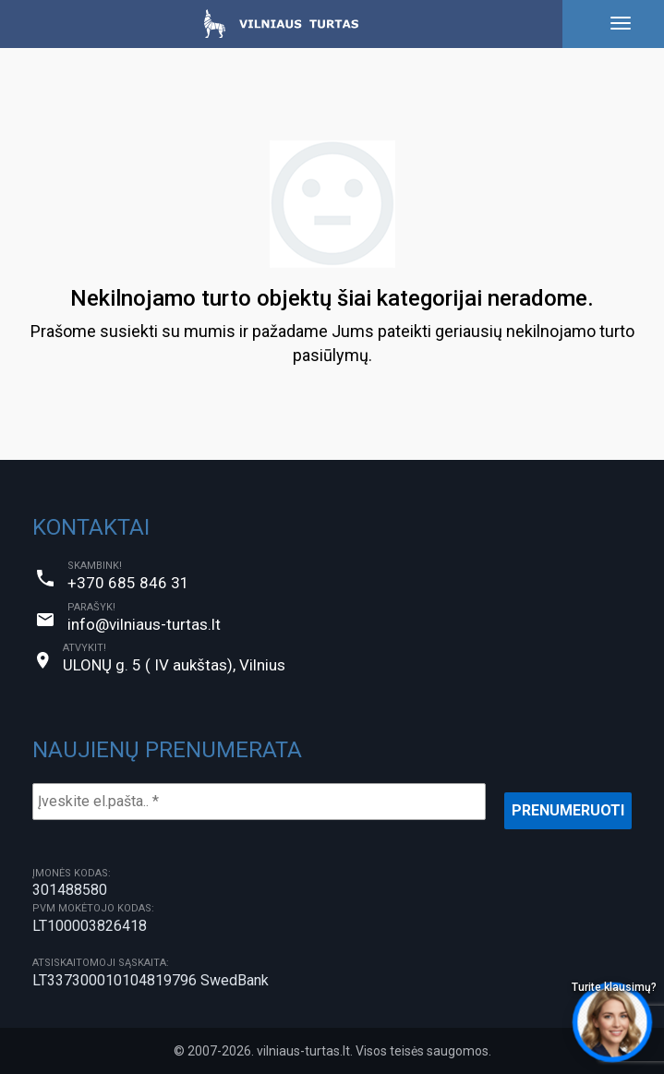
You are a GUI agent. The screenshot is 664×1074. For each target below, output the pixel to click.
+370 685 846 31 (128, 582)
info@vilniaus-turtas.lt (144, 624)
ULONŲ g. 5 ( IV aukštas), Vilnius (174, 665)
